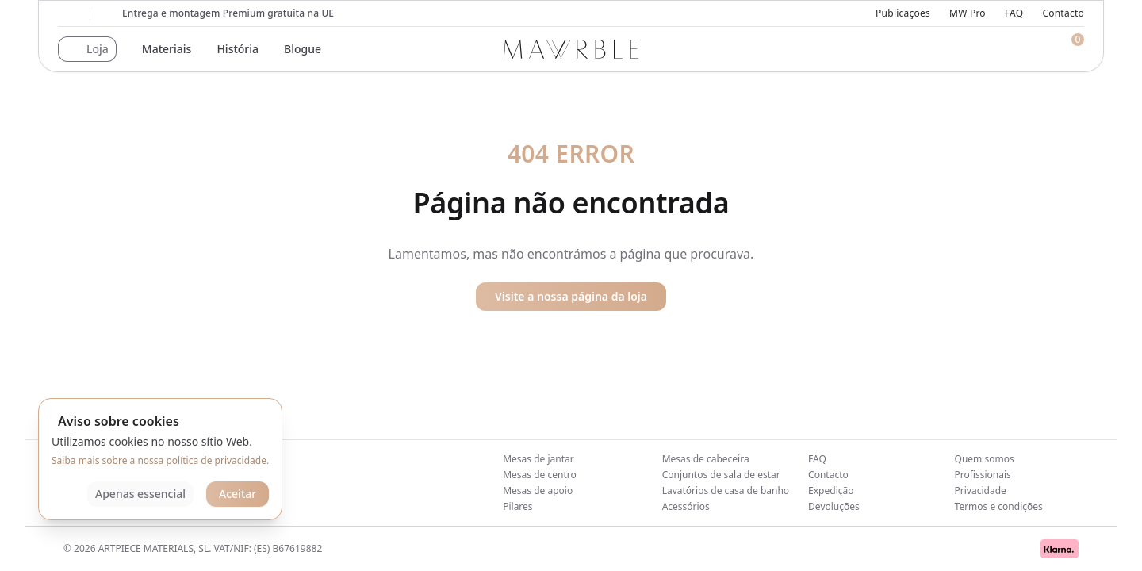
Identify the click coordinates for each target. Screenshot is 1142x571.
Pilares (517, 506)
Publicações (903, 13)
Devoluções (834, 506)
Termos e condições (999, 506)
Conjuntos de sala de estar (721, 474)
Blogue (302, 48)
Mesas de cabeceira (705, 459)
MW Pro (967, 13)
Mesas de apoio (538, 490)
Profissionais (983, 474)
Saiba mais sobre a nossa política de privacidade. (160, 460)
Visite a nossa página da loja (571, 296)
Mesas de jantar (538, 459)
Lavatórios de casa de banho (725, 490)
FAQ (1014, 13)
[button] (87, 49)
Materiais (167, 48)
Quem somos (984, 459)
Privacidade (980, 490)
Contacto (1063, 13)
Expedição (830, 490)
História (238, 48)
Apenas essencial (140, 493)
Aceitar (237, 493)
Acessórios (686, 506)
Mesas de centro (540, 474)
